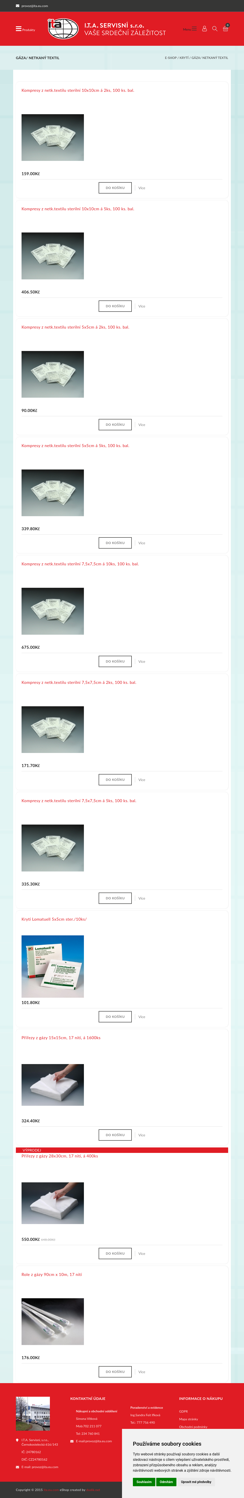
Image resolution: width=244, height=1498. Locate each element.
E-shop (171, 58)
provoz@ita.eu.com (45, 1467)
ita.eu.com (51, 1490)
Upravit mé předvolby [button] (196, 1482)
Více (141, 187)
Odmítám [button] (166, 1482)
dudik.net (93, 1490)
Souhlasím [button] (144, 1482)
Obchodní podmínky (193, 1427)
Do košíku (115, 187)
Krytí (184, 58)
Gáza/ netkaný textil (210, 58)
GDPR (183, 1411)
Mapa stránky (188, 1419)
